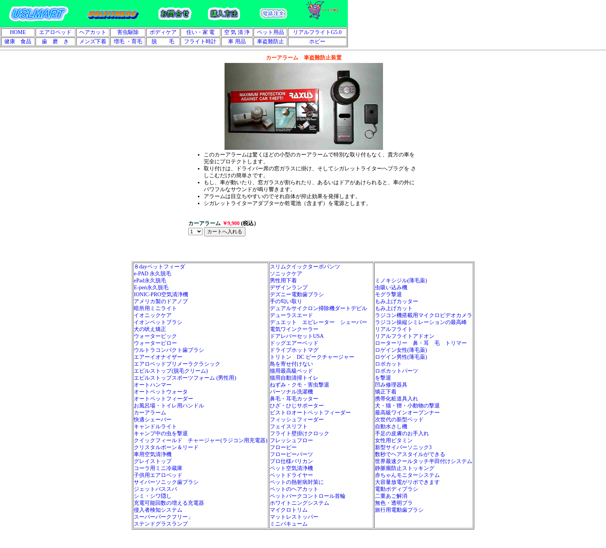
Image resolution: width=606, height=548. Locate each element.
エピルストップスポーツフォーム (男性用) (185, 378)
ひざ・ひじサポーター (297, 406)
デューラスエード (291, 315)
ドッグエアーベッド (294, 343)
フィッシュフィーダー (297, 419)
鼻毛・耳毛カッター (294, 399)
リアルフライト (394, 329)
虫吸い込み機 (391, 287)
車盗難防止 (270, 41)
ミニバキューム (289, 524)
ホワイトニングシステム (299, 503)
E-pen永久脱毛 (151, 287)
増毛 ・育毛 (128, 41)
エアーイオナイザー (158, 357)
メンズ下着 (92, 41)
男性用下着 (283, 280)
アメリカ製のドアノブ (161, 301)
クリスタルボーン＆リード (166, 447)
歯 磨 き (55, 41)
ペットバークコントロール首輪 (308, 496)
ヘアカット (92, 32)
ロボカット (388, 364)
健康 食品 (17, 41)
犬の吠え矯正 (150, 329)
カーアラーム (150, 413)
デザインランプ (289, 287)
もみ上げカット (394, 308)
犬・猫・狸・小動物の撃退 (407, 406)
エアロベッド (55, 32)
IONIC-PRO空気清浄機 (161, 294)
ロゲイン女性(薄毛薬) (401, 350)
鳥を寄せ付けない (291, 364)
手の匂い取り (286, 301)
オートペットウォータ (161, 392)
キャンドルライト (155, 426)
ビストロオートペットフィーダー (310, 413)
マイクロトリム (289, 510)
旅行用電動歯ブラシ (399, 510)
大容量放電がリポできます (407, 482)
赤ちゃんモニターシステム (407, 475)
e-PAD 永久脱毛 (152, 274)
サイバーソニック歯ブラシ (166, 482)
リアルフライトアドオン (407, 336)
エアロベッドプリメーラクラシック (177, 364)
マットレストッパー (294, 517)
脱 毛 (163, 41)
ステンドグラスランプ (161, 524)
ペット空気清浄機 (291, 468)
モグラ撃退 (388, 294)
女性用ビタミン (394, 440)
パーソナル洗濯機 (291, 392)
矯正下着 (386, 392)
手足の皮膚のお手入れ (402, 433)
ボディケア (163, 32)
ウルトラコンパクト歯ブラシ (169, 350)
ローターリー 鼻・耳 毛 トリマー (421, 343)
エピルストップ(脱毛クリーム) (171, 371)
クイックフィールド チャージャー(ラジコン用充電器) (200, 440)
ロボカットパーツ (396, 371)
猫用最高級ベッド (291, 371)
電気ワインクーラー (294, 329)
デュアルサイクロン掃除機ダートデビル (318, 308)
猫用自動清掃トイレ (294, 378)
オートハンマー (153, 385)
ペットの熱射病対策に (297, 482)
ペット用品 (270, 32)
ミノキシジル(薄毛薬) (401, 280)
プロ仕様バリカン (291, 461)
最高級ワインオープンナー (407, 413)
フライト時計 (200, 41)
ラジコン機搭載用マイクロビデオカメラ (423, 315)
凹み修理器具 (391, 385)
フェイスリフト (289, 426)
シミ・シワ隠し (153, 496)
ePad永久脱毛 (150, 280)
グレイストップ (153, 461)
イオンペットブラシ (158, 322)
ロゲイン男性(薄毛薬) (401, 357)
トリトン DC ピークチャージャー (312, 357)
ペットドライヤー (291, 475)
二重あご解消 (391, 496)
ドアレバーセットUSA (297, 336)
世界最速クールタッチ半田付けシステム (423, 461)
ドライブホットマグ (294, 350)
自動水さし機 (391, 426)
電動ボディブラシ (396, 489)
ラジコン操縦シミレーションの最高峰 (421, 322)
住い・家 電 (200, 32)
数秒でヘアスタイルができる (410, 454)
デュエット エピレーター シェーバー (321, 322)
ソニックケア (286, 274)
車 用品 (237, 41)
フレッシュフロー (291, 440)
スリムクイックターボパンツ (305, 267)
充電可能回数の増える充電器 (169, 503)
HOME (18, 32)
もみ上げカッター (396, 301)
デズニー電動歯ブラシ (297, 294)
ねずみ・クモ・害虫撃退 (299, 385)
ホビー (317, 41)
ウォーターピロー (155, 343)
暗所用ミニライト (155, 308)
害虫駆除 (128, 32)
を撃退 (383, 378)
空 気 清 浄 (237, 32)
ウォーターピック (155, 336)
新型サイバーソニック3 (403, 447)
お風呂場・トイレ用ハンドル (169, 406)
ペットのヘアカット (294, 489)
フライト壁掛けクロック (299, 433)
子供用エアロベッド (158, 475)
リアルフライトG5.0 (317, 32)
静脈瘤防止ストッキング (404, 468)
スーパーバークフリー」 (163, 517)
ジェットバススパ (155, 489)
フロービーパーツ (291, 454)
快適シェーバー (153, 419)
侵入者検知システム (158, 510)
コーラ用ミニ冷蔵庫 (158, 468)
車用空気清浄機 (153, 454)
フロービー (283, 447)
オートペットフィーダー (163, 399)
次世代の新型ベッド (399, 419)
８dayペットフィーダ (159, 267)
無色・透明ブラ (394, 503)
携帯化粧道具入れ (396, 399)
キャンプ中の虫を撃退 (161, 433)
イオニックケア (153, 315)
